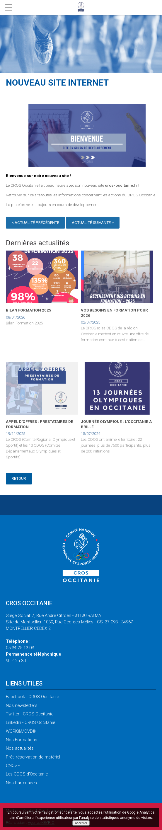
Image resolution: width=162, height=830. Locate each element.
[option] (87, 136)
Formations (21, 739)
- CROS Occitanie (32, 696)
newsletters (21, 705)
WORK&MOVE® (21, 731)
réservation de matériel (33, 757)
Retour (19, 478)
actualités (20, 748)
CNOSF (13, 765)
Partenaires (21, 782)
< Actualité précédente (35, 223)
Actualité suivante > (93, 223)
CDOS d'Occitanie (27, 774)
